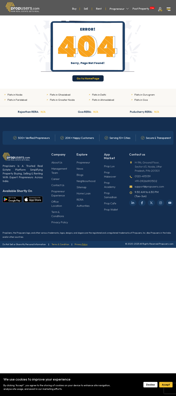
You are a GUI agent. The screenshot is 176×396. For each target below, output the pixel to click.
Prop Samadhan (110, 195)
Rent (99, 8)
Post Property (143, 8)
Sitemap (81, 187)
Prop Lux (109, 166)
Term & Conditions (57, 214)
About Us (56, 162)
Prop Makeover (110, 174)
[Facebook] (142, 203)
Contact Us (57, 185)
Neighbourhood (86, 181)
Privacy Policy (59, 222)
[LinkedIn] (132, 203)
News (80, 168)
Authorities (83, 205)
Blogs (80, 175)
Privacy (78, 244)
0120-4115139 (143, 176)
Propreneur (119, 8)
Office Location (56, 203)
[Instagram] (160, 203)
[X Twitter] (151, 203)
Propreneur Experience (58, 193)
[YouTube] (169, 203)
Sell (86, 8)
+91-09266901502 (146, 181)
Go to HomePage (88, 78)
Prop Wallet (111, 209)
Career (55, 179)
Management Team (59, 170)
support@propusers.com (149, 186)
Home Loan (84, 193)
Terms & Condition (60, 244)
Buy (74, 8)
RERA (80, 199)
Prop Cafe (110, 203)
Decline (150, 384)
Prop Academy (109, 185)
